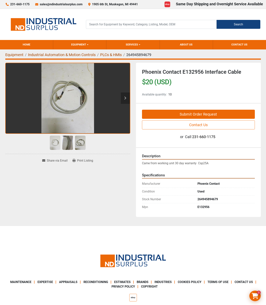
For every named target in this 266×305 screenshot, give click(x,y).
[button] (79, 44)
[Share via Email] (55, 160)
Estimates (122, 282)
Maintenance (20, 282)
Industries (163, 282)
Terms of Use (218, 282)
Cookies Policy (189, 282)
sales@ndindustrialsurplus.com (61, 4)
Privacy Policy (123, 286)
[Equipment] (14, 54)
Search (238, 24)
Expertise (45, 282)
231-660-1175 (20, 4)
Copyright (149, 286)
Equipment (78, 44)
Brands (142, 282)
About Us (186, 44)
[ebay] (167, 4)
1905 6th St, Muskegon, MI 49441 (115, 4)
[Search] (151, 24)
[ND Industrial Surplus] (133, 260)
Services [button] (132, 44)
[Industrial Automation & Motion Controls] (62, 54)
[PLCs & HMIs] (111, 54)
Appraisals (68, 282)
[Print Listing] (83, 160)
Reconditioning (95, 282)
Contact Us (239, 44)
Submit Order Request (198, 114)
